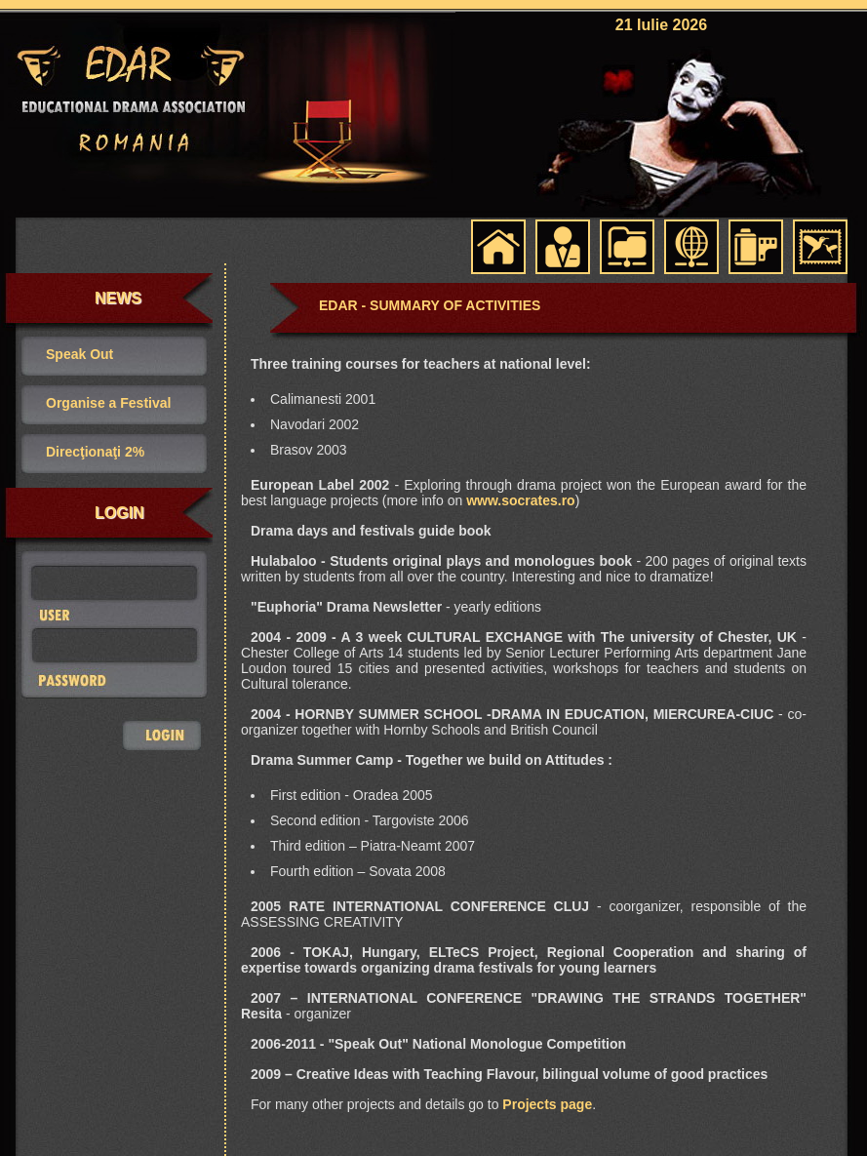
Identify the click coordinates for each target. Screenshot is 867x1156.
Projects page (547, 1104)
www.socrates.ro (520, 500)
